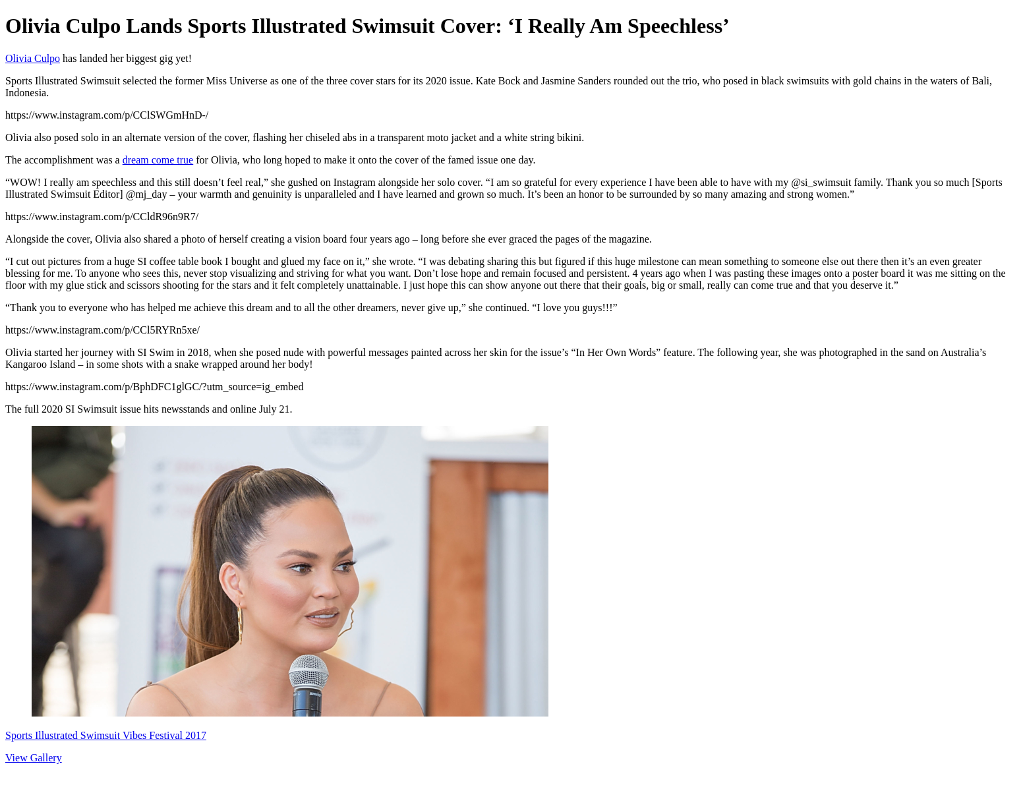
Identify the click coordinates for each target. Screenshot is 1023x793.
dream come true (158, 159)
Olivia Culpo (32, 58)
